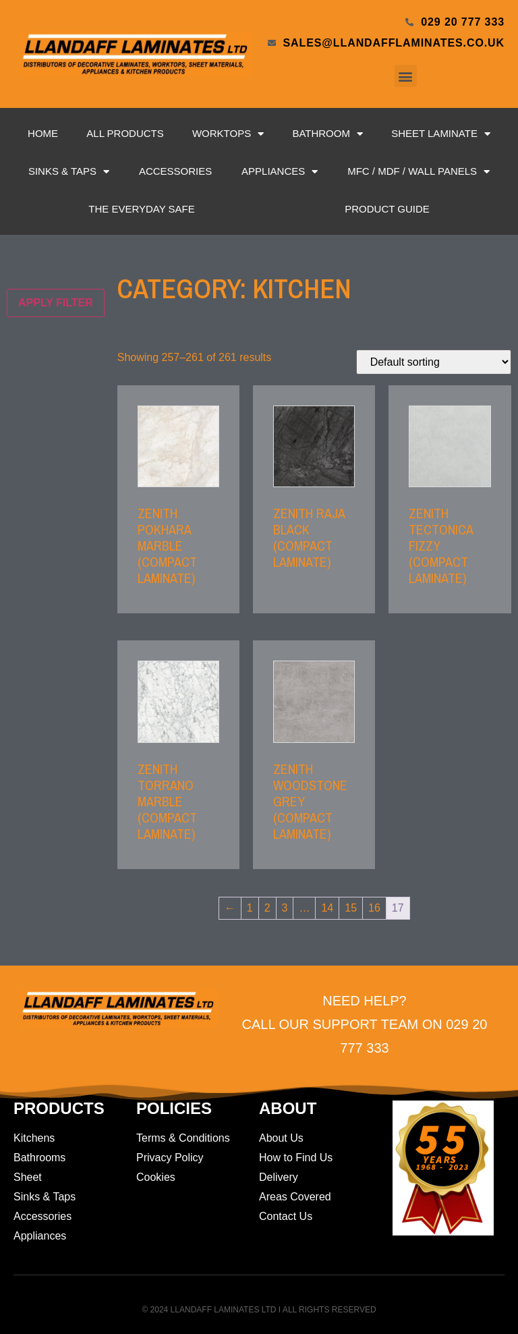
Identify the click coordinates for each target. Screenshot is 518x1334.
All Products (124, 133)
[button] (406, 76)
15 (351, 908)
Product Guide (387, 209)
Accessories (175, 171)
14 (327, 908)
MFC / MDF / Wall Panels (418, 172)
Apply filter (55, 302)
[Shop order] (433, 362)
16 (374, 908)
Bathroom (327, 134)
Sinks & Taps (68, 172)
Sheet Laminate (440, 134)
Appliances (279, 172)
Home (43, 133)
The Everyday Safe (141, 209)
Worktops (228, 134)
